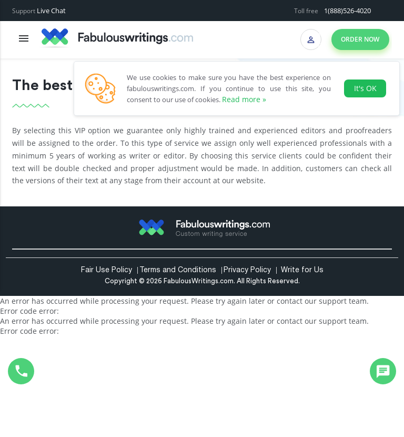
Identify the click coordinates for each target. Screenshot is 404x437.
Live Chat (51, 10)
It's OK (365, 88)
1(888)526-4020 (347, 10)
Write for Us (302, 270)
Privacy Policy (247, 270)
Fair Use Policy (106, 270)
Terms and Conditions (177, 270)
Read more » (244, 99)
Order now (360, 39)
